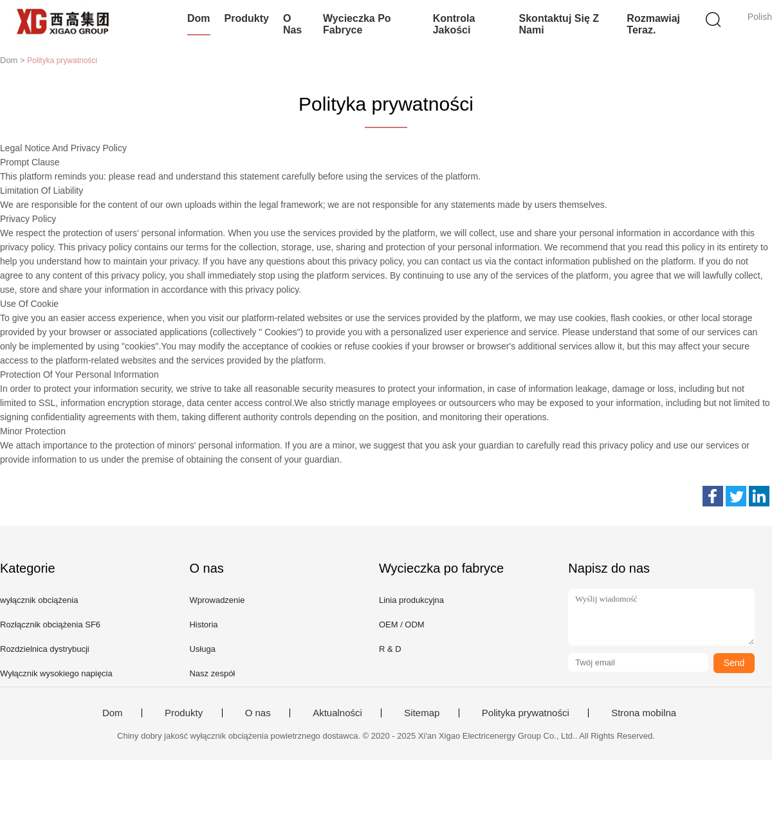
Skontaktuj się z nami (559, 24)
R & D (390, 649)
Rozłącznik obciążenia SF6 (50, 624)
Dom (198, 18)
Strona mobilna (643, 712)
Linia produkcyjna (411, 600)
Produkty (247, 18)
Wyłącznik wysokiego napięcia (56, 673)
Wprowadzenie (216, 600)
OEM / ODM (402, 624)
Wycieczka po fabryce (357, 24)
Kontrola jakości (454, 24)
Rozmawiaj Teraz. (653, 24)
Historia (203, 624)
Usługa (202, 649)
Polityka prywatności (525, 712)
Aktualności (337, 712)
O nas (292, 24)
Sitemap (421, 712)
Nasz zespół (212, 673)
